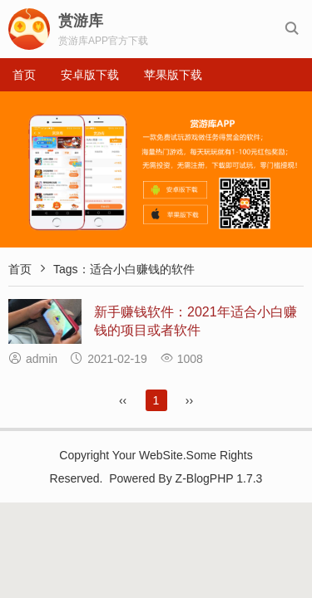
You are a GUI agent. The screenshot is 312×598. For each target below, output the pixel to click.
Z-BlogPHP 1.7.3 (219, 478)
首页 (24, 74)
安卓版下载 (90, 74)
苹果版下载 (173, 74)
